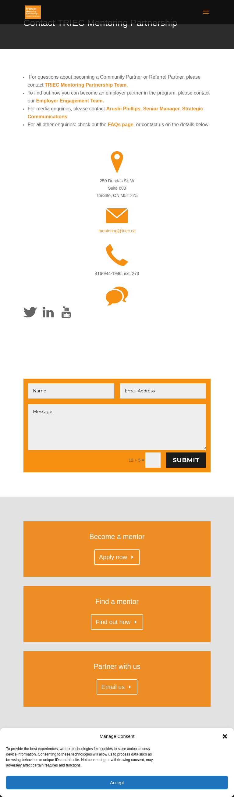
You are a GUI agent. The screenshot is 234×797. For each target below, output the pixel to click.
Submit (186, 460)
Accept (117, 782)
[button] (225, 736)
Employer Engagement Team (69, 100)
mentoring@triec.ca (117, 230)
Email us (113, 687)
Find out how (113, 622)
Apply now (113, 557)
